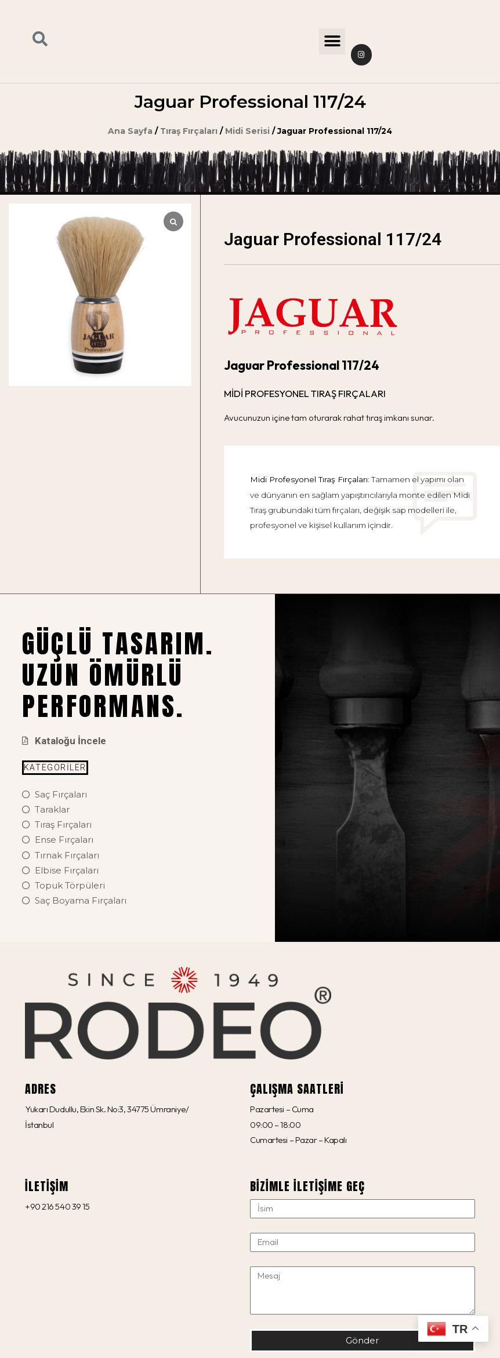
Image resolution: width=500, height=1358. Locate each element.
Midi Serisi (247, 131)
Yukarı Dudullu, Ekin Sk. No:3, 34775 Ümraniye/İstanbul (107, 1117)
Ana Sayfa (130, 131)
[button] (332, 41)
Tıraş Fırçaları (189, 131)
